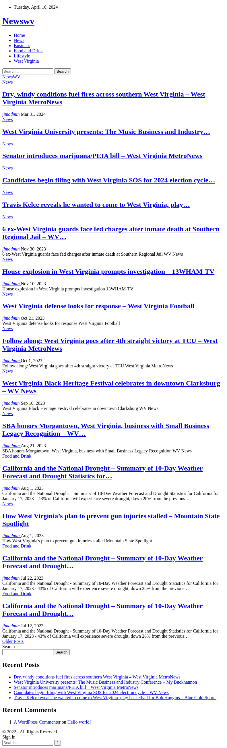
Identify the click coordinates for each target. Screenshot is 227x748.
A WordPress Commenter (37, 722)
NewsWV (11, 76)
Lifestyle (22, 55)
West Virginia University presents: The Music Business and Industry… (106, 131)
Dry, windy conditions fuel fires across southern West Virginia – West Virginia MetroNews (97, 676)
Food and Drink (28, 50)
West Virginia (26, 61)
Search (8, 646)
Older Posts (13, 641)
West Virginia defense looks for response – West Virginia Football (98, 306)
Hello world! (79, 722)
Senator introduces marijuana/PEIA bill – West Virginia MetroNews (102, 155)
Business (22, 45)
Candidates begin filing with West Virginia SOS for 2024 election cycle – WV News (91, 692)
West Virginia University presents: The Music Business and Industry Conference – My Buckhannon (105, 682)
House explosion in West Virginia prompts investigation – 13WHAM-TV (108, 271)
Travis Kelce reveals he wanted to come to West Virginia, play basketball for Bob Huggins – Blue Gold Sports (115, 697)
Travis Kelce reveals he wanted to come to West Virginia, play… (96, 204)
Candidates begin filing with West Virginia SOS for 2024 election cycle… (108, 180)
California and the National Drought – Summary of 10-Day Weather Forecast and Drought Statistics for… (102, 472)
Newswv (18, 21)
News (19, 40)
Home (19, 35)
